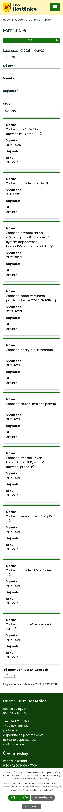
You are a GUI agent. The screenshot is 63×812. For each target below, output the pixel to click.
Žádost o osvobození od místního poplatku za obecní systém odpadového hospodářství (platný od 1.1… (29, 239)
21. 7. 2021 (13, 365)
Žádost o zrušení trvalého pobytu (31, 406)
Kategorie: (10, 50)
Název (8, 66)
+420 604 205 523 (16, 726)
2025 (11, 57)
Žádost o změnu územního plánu (30, 518)
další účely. (44, 778)
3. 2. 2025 (13, 194)
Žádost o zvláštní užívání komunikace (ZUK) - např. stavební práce (25, 462)
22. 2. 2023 (14, 311)
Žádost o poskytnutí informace (29, 352)
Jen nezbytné (43, 797)
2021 (27, 50)
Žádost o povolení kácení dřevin (30, 572)
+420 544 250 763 (16, 721)
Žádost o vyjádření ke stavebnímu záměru (24, 131)
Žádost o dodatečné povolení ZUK (28, 626)
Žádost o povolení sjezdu (27, 183)
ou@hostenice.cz (15, 744)
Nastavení (31, 806)
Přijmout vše (19, 797)
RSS (42, 40)
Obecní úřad (23, 20)
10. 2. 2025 (13, 145)
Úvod (6, 20)
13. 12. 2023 (14, 257)
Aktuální (12, 162)
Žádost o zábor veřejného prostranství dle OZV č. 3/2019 (31, 298)
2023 (41, 50)
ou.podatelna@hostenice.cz (23, 735)
